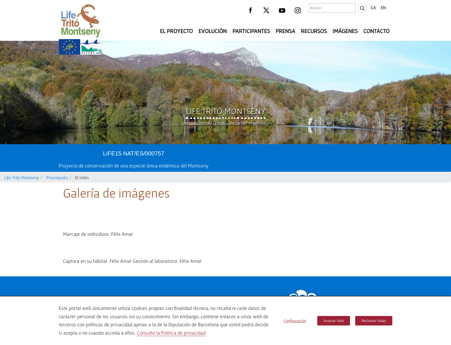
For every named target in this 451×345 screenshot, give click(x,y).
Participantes (251, 31)
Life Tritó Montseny (225, 111)
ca (373, 7)
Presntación (57, 177)
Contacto (376, 31)
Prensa (285, 31)
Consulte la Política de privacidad (171, 333)
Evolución (212, 31)
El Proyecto (176, 31)
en (383, 7)
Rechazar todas (373, 320)
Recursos (314, 31)
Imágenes (345, 31)
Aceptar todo (333, 320)
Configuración (295, 320)
